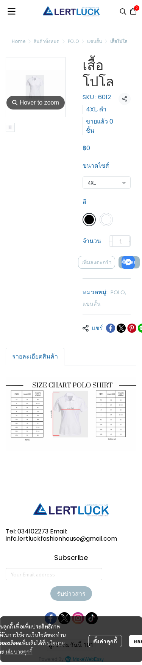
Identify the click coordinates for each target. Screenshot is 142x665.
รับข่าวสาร (71, 593)
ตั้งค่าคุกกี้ (105, 641)
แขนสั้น (94, 41)
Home (18, 41)
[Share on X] (121, 328)
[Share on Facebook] (110, 328)
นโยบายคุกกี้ (19, 651)
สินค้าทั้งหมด (46, 41)
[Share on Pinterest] (131, 328)
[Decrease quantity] (110, 241)
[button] (123, 11)
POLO (73, 41)
